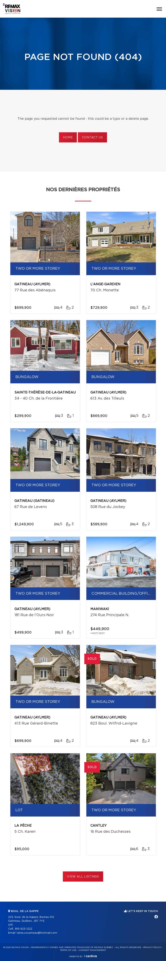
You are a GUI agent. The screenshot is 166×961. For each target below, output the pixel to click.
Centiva (90, 956)
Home (68, 137)
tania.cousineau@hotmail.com (37, 933)
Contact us (92, 137)
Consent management (92, 950)
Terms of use (68, 950)
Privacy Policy (152, 947)
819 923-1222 (23, 929)
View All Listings (83, 876)
